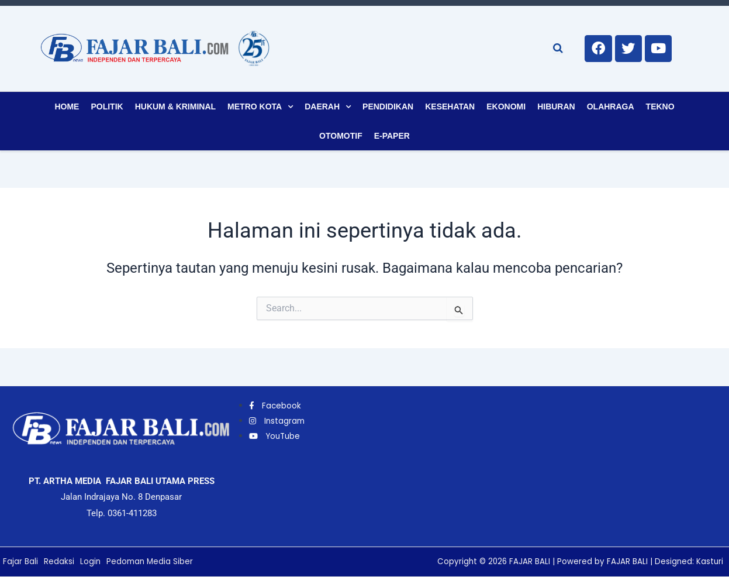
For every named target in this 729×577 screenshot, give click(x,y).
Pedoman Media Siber (151, 562)
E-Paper (392, 135)
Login (90, 562)
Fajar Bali (20, 562)
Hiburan (556, 106)
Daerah (322, 106)
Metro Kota (254, 106)
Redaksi (59, 562)
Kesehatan (450, 106)
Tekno (660, 106)
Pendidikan (387, 106)
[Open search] (558, 48)
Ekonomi (506, 106)
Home (66, 106)
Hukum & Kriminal (175, 106)
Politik (107, 106)
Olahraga (610, 106)
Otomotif (340, 135)
